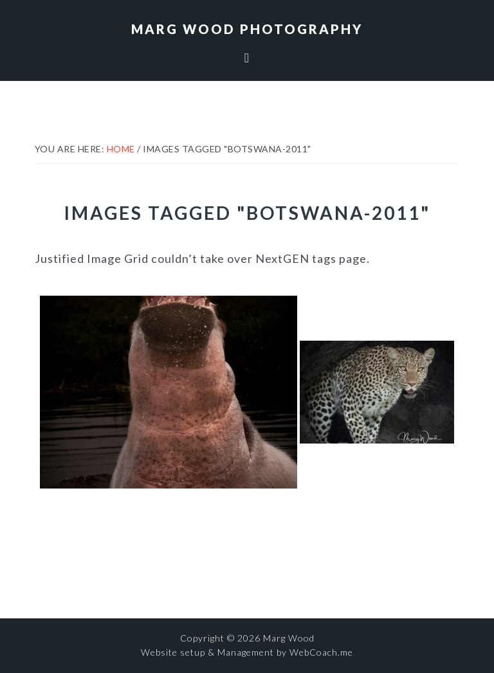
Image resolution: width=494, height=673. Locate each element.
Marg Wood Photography (247, 29)
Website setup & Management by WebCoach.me (247, 652)
